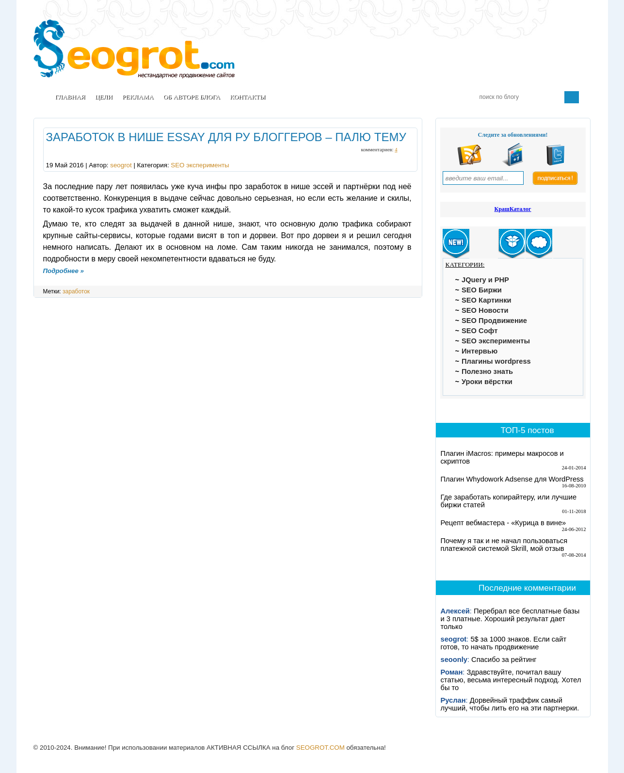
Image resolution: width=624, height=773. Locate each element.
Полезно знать (487, 371)
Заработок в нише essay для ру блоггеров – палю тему (226, 137)
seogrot (120, 165)
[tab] (456, 243)
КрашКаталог (512, 209)
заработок (76, 291)
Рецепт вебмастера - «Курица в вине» (503, 523)
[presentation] (456, 243)
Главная (70, 96)
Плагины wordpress (496, 361)
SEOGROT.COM (320, 747)
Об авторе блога (191, 96)
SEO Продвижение (494, 320)
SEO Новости (485, 310)
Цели (103, 96)
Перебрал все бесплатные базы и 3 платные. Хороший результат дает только (510, 618)
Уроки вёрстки (487, 382)
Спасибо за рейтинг (504, 659)
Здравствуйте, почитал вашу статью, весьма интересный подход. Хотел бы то (511, 680)
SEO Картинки (486, 300)
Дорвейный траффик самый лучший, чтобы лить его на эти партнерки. (510, 704)
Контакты (248, 96)
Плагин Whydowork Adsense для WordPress (512, 479)
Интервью (479, 351)
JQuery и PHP (485, 280)
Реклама (138, 96)
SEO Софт (479, 331)
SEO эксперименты (200, 165)
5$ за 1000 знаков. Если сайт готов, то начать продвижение (504, 643)
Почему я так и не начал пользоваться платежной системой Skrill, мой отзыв (504, 544)
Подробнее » (63, 270)
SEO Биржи (482, 290)
